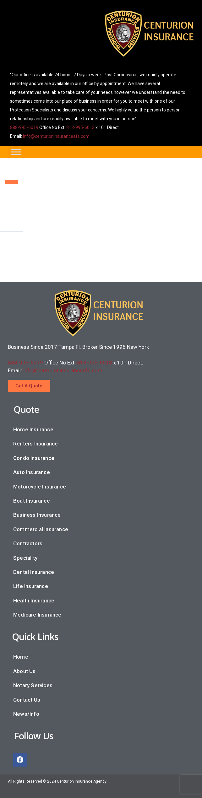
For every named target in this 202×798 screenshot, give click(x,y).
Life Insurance (30, 586)
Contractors (27, 543)
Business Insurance (37, 515)
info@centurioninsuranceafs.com (56, 136)
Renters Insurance (35, 443)
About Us (24, 671)
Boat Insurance (31, 501)
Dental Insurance (33, 572)
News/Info (26, 714)
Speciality (25, 558)
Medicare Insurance (37, 615)
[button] (29, 386)
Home (20, 657)
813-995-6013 (80, 127)
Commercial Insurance (40, 529)
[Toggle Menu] (16, 152)
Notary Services (32, 685)
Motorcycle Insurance (39, 486)
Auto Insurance (31, 472)
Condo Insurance (33, 458)
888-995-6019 (24, 127)
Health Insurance (33, 600)
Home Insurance (33, 429)
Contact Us (26, 700)
